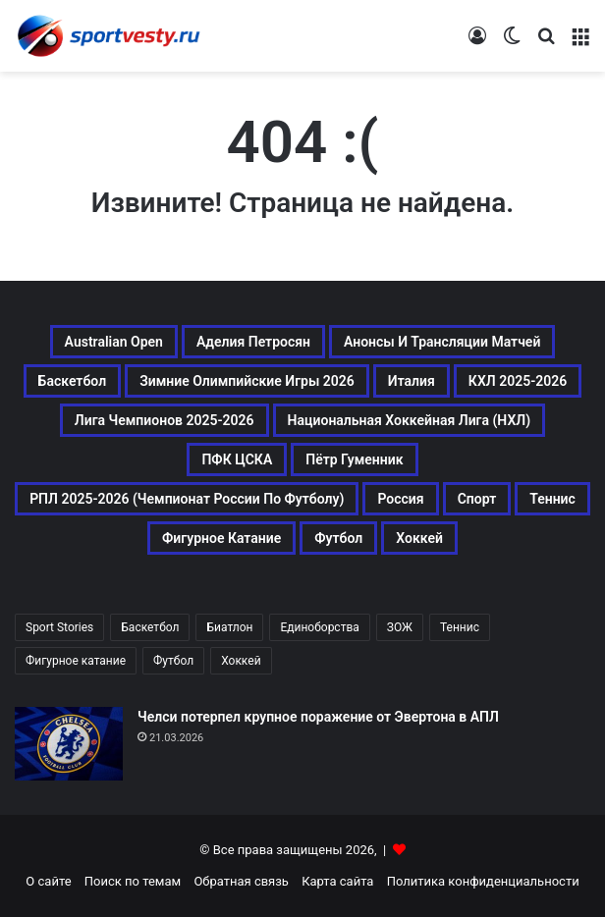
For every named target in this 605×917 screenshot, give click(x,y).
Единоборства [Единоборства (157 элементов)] (319, 627)
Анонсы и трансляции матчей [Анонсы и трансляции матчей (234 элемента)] (442, 342)
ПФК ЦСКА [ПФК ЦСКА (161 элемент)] (236, 459)
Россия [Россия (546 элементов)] (400, 499)
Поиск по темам (132, 881)
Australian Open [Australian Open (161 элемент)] (114, 342)
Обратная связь (241, 881)
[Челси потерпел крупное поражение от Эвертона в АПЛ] (69, 744)
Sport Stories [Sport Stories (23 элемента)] (59, 627)
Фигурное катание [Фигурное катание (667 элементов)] (221, 538)
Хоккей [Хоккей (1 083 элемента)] (419, 538)
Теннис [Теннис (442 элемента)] (459, 627)
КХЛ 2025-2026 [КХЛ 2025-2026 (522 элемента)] (518, 381)
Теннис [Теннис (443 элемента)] (552, 499)
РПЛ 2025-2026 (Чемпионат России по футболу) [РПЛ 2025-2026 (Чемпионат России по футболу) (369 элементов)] (186, 499)
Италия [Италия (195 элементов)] (411, 381)
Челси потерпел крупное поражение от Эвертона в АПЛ (318, 717)
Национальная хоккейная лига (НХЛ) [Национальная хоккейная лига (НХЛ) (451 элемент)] (409, 420)
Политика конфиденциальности (483, 881)
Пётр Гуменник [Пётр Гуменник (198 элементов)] (354, 459)
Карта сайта (337, 881)
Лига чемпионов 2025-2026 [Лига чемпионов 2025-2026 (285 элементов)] (164, 420)
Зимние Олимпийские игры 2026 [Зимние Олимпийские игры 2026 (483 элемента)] (247, 381)
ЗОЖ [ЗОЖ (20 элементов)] (399, 627)
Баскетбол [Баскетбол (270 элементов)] (72, 381)
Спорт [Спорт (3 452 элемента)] (477, 499)
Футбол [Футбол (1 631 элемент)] (338, 538)
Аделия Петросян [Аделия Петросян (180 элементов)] (253, 342)
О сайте (48, 881)
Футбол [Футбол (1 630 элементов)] (173, 661)
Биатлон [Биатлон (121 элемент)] (229, 627)
